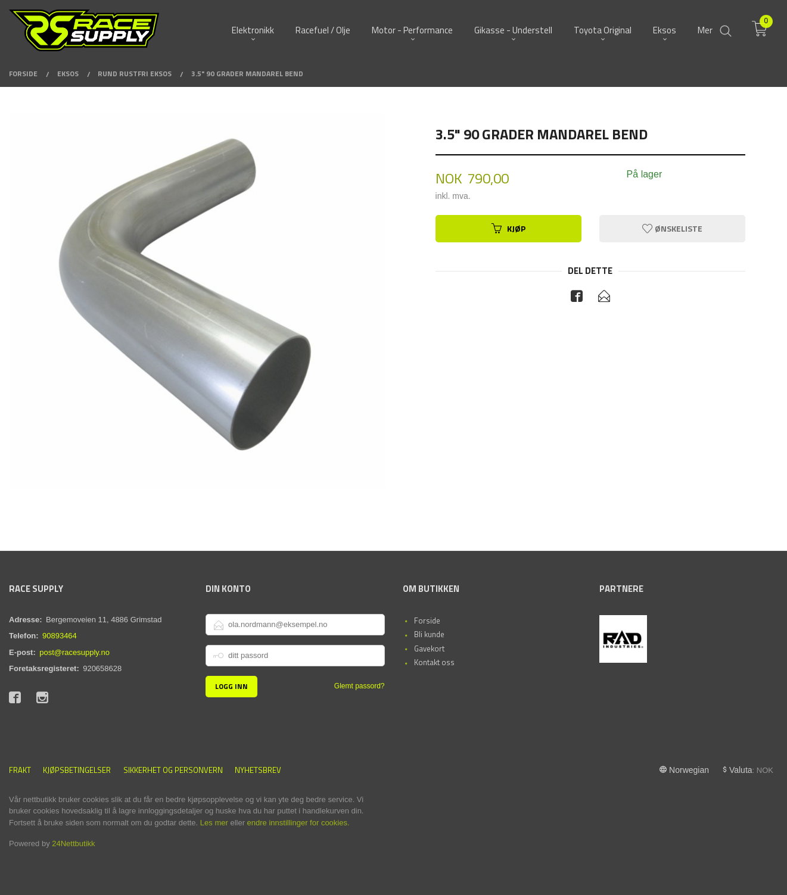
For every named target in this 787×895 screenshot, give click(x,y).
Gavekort (429, 648)
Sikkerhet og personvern (173, 770)
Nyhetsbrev (258, 770)
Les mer (214, 822)
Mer (705, 30)
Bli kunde (429, 634)
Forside (427, 620)
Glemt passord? (359, 686)
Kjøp (508, 228)
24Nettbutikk (73, 843)
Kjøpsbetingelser (77, 770)
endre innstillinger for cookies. (298, 822)
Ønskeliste (672, 228)
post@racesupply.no (74, 652)
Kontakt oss (434, 662)
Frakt (20, 770)
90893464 (59, 635)
